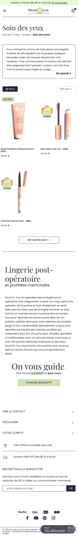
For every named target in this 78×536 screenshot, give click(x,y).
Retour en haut (39, 240)
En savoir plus (59, 2)
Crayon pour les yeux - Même (16, 221)
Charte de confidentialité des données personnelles (35, 531)
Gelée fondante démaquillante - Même (18, 150)
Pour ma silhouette (39, 382)
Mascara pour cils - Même (54, 149)
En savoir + (63, 73)
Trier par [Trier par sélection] (66, 89)
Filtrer (10, 89)
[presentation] (28, 500)
